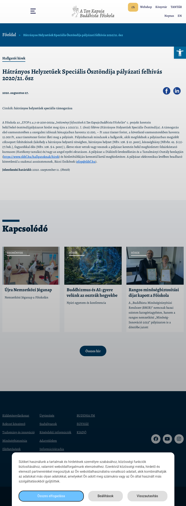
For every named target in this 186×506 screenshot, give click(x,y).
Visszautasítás (147, 496)
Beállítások (106, 496)
